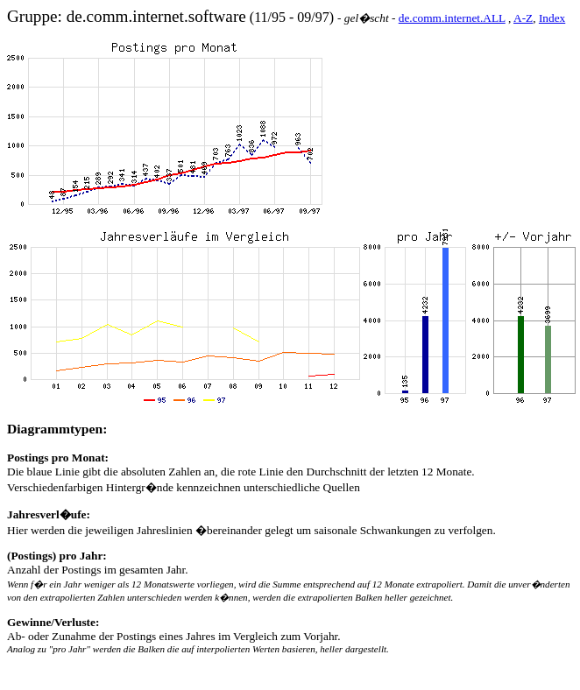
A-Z (523, 18)
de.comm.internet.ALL (452, 18)
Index (552, 18)
